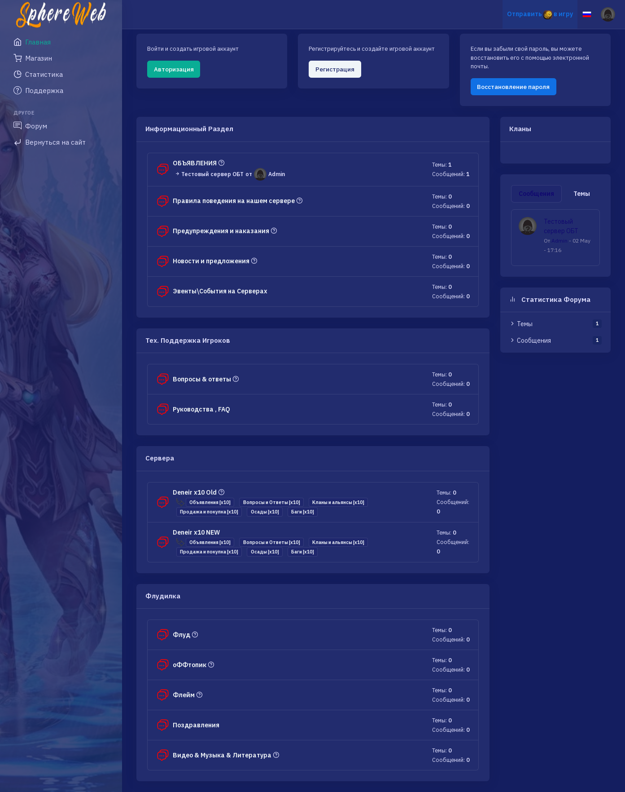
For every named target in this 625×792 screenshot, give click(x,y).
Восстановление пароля (513, 87)
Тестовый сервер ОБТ (209, 173)
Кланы (520, 128)
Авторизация (174, 69)
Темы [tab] (581, 194)
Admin (559, 240)
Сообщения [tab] (536, 194)
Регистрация (334, 69)
